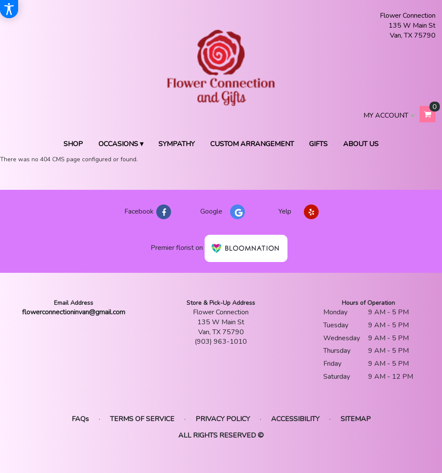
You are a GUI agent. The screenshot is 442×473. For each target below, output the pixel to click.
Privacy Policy (223, 419)
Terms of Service (142, 419)
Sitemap (356, 419)
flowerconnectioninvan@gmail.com (73, 312)
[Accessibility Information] (9, 9)
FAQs (80, 419)
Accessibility (295, 419)
